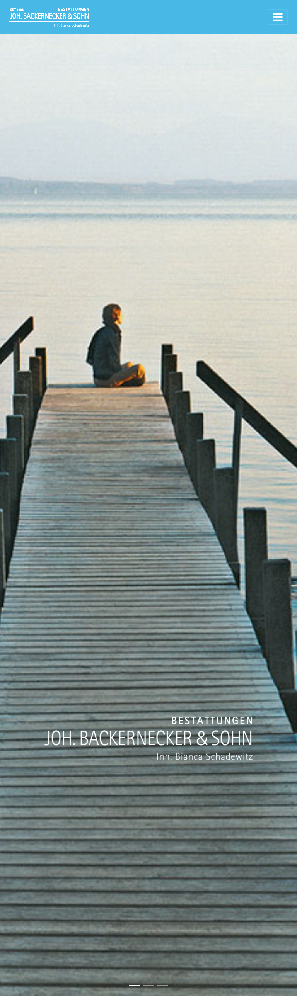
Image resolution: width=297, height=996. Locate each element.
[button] (22, 498)
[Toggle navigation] (278, 17)
